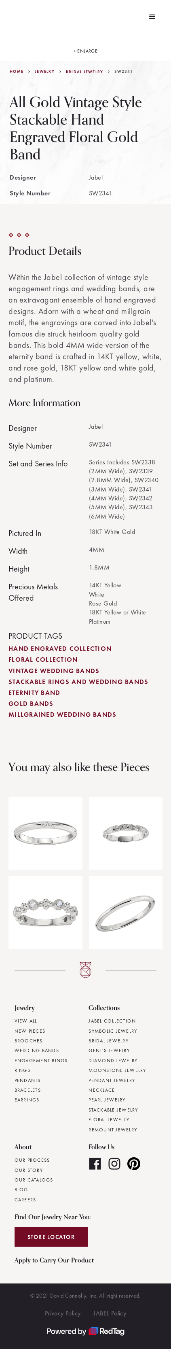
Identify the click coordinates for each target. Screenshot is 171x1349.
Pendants (28, 1080)
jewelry (45, 71)
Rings (22, 1070)
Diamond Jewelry (113, 1060)
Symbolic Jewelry (113, 1031)
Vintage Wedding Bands (53, 671)
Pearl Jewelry (107, 1100)
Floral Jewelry (109, 1119)
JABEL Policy (109, 1313)
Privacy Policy (63, 1313)
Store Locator (51, 1237)
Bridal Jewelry (84, 72)
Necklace (102, 1090)
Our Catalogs (34, 1180)
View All (26, 1021)
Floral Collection (43, 659)
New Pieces (30, 1031)
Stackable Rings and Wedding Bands (78, 682)
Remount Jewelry (113, 1130)
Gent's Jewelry (109, 1050)
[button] (152, 17)
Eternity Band (34, 693)
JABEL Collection (112, 1021)
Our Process (32, 1160)
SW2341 (123, 71)
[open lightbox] (86, 47)
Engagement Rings (41, 1060)
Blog (21, 1189)
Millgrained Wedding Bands (62, 714)
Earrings (27, 1100)
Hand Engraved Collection (60, 648)
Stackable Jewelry (113, 1110)
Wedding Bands (37, 1050)
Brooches (29, 1041)
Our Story (29, 1170)
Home (16, 71)
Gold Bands (31, 703)
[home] (11, 17)
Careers (25, 1200)
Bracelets (28, 1090)
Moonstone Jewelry (117, 1070)
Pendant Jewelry (112, 1080)
